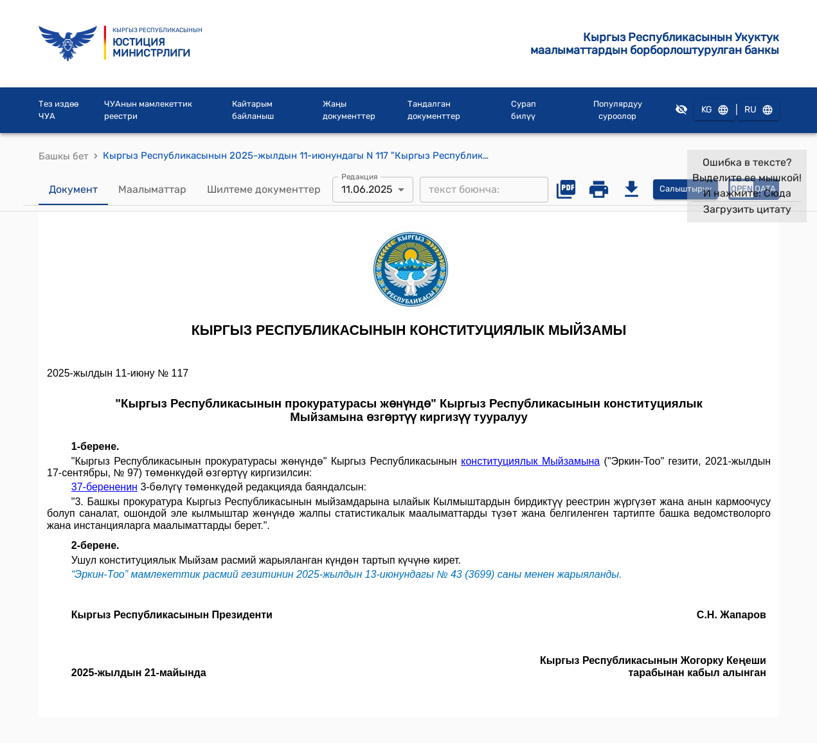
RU (758, 110)
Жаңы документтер (349, 110)
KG (714, 110)
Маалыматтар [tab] (152, 189)
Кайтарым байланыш (253, 110)
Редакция (359, 176)
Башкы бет (64, 156)
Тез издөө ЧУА (58, 110)
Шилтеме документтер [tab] (264, 189)
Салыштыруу (685, 189)
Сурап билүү (523, 110)
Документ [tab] (73, 189)
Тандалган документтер (434, 110)
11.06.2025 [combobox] (367, 189)
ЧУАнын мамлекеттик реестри (148, 110)
